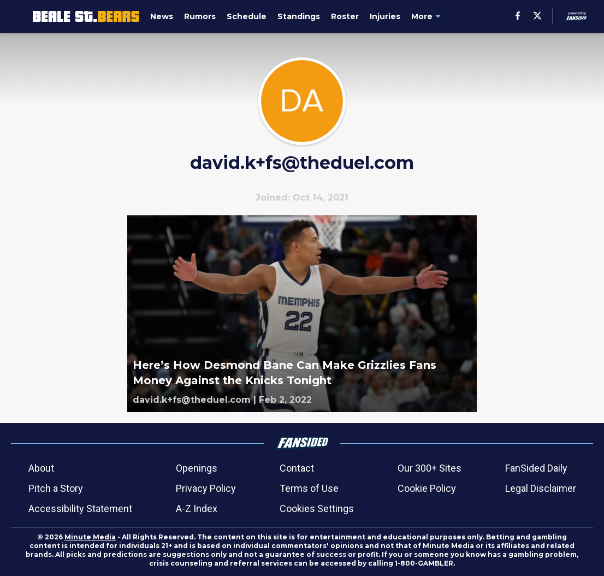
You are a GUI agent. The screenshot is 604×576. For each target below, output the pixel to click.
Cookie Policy (427, 488)
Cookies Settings (317, 508)
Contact (297, 468)
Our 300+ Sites (429, 468)
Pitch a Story (55, 488)
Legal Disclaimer (540, 488)
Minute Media (90, 537)
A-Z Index (196, 508)
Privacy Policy (206, 488)
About (41, 468)
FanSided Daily (536, 468)
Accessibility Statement (80, 508)
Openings (196, 468)
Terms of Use (309, 488)
